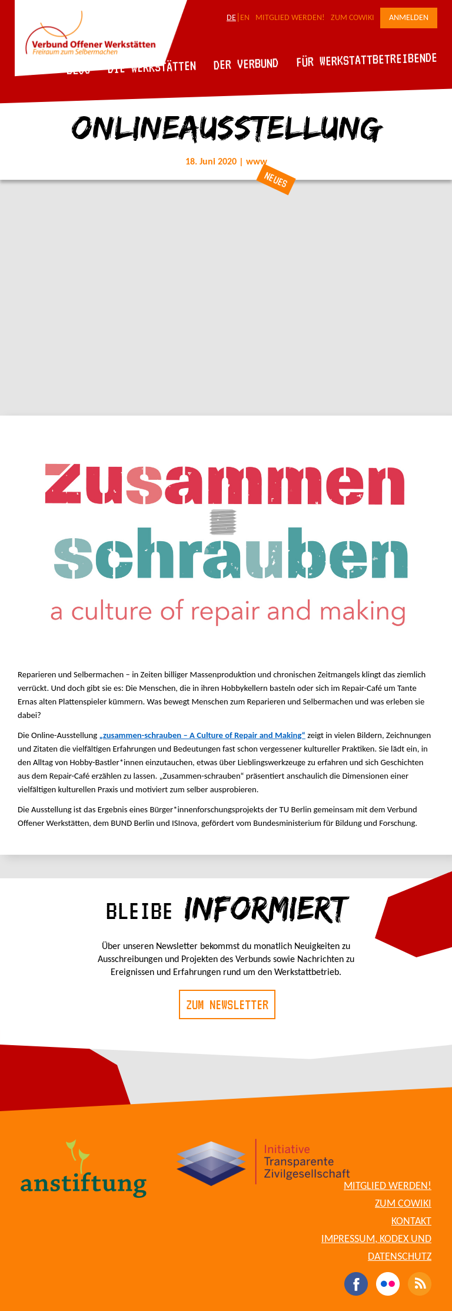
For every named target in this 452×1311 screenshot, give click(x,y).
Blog (79, 69)
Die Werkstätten (152, 67)
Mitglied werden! (290, 18)
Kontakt (411, 1221)
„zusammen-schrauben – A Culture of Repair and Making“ (202, 735)
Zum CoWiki (352, 18)
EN (245, 18)
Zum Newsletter (227, 1004)
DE (231, 18)
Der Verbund (246, 64)
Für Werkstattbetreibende (366, 59)
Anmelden (408, 18)
